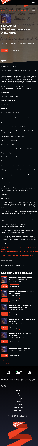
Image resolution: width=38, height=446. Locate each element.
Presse (19, 393)
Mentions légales (19, 399)
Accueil (3, 10)
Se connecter (18, 410)
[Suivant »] (7, 362)
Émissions (10, 10)
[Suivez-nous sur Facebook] (2, 386)
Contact (19, 390)
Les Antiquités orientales (21, 10)
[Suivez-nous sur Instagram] (5, 386)
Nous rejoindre (19, 407)
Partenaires (19, 396)
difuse (25, 416)
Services (19, 401)
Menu (33, 2)
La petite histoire (19, 404)
